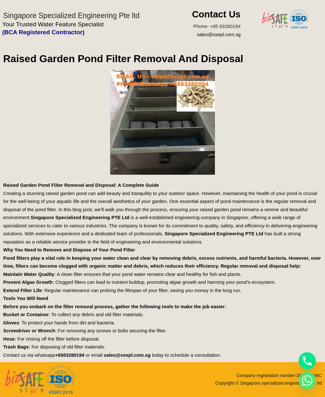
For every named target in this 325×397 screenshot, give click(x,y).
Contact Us (216, 14)
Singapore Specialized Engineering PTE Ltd (80, 217)
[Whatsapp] (307, 380)
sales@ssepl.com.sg (219, 34)
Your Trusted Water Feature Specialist (53, 24)
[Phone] (307, 360)
